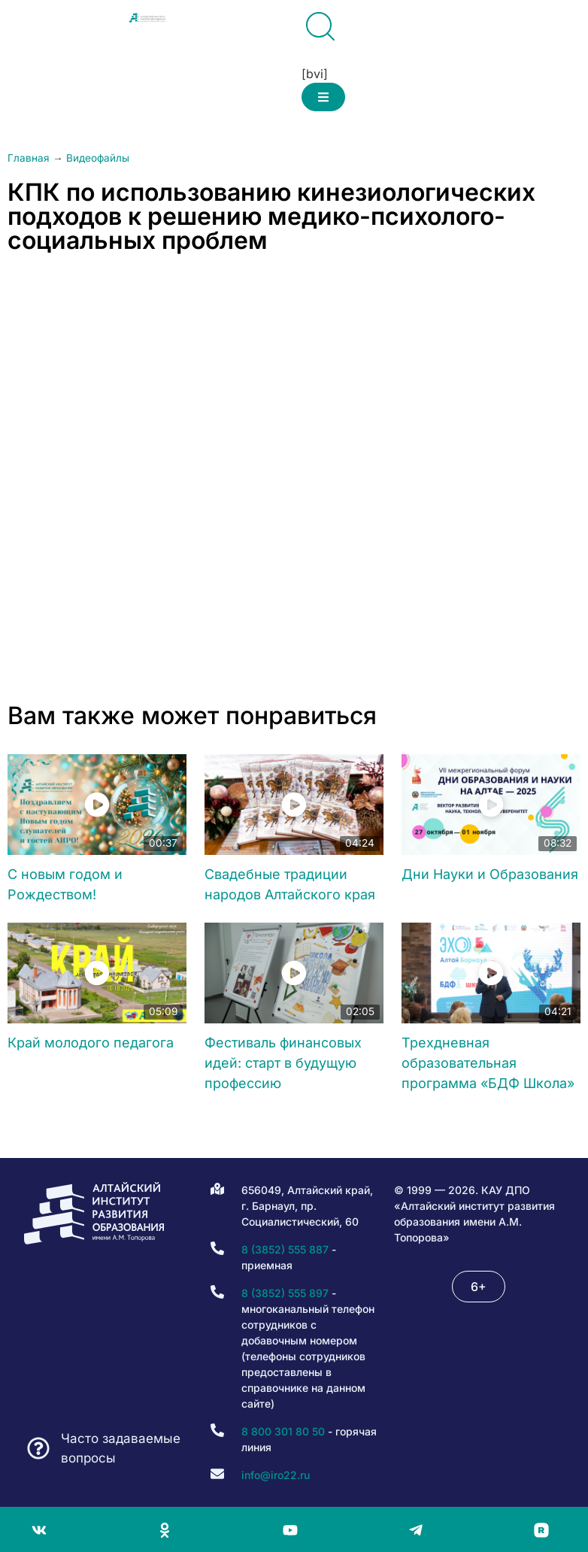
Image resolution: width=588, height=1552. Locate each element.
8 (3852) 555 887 (285, 1249)
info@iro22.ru (275, 1475)
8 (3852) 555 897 (285, 1293)
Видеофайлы (97, 158)
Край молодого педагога (91, 1042)
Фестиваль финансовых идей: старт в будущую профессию (283, 1063)
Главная (29, 158)
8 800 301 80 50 (283, 1431)
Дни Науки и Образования (490, 874)
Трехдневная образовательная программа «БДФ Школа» (488, 1063)
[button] (323, 97)
